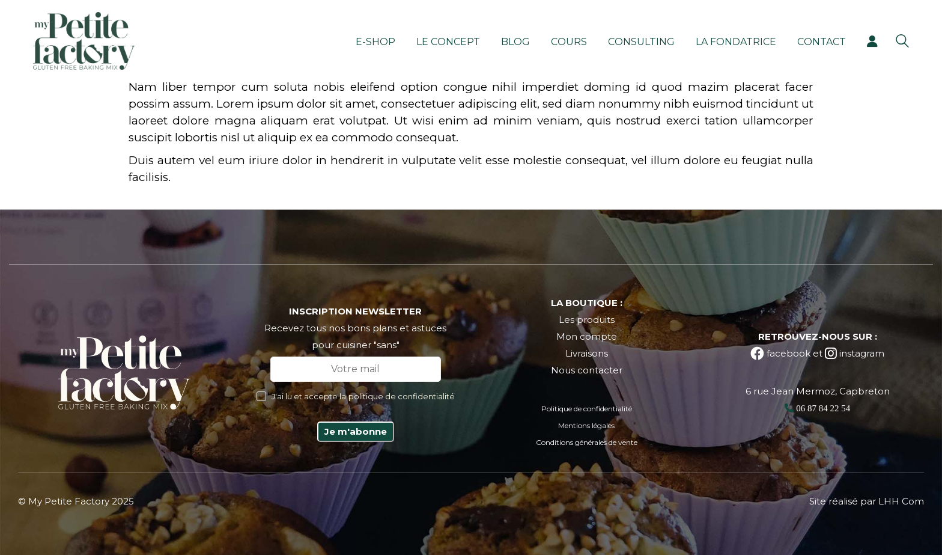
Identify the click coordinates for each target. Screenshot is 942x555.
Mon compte (586, 336)
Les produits (587, 319)
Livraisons (586, 353)
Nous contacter (586, 370)
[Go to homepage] (84, 41)
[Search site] (902, 42)
